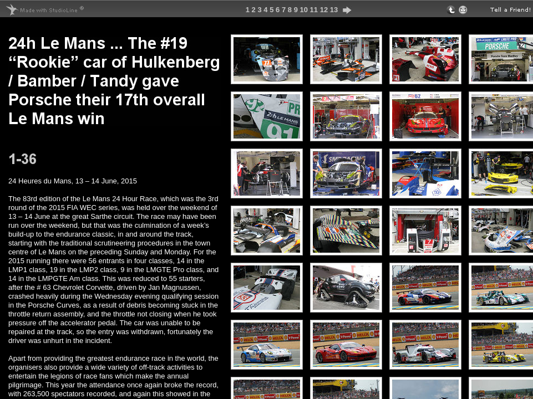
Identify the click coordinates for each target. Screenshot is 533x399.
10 (303, 10)
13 (334, 10)
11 (314, 10)
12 (324, 10)
